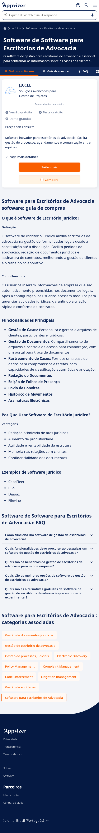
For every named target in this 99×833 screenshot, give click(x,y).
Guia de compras (56, 71)
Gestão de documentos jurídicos (29, 635)
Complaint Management (61, 666)
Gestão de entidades (20, 687)
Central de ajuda (13, 802)
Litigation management (58, 677)
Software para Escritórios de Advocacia (34, 697)
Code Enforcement (19, 677)
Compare (51, 180)
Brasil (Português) (33, 820)
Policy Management (20, 666)
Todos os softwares (19, 71)
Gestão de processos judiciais (27, 656)
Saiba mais (50, 167)
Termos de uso (12, 754)
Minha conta (11, 795)
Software (8, 776)
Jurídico (16, 28)
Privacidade (10, 739)
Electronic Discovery (72, 656)
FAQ (83, 71)
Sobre (7, 768)
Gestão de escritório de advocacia (30, 645)
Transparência (12, 747)
